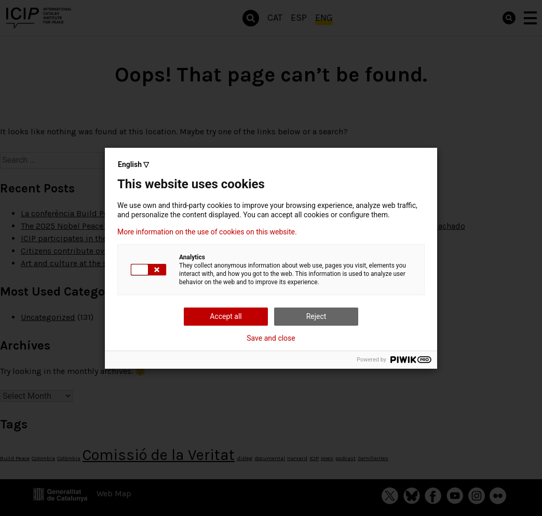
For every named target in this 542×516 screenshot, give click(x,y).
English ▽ (133, 164)
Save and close (271, 338)
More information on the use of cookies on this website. (207, 232)
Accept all (226, 316)
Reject (316, 316)
